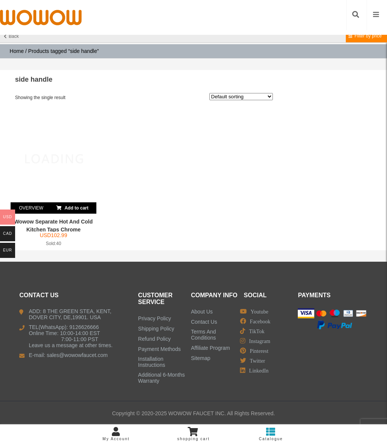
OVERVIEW (31, 208)
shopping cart (193, 434)
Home (17, 51)
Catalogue (271, 434)
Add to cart (72, 206)
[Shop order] (241, 96)
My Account (116, 434)
